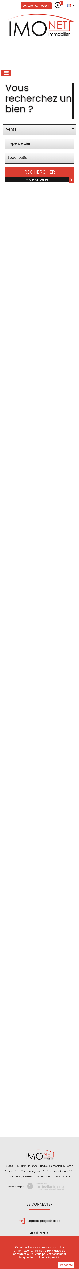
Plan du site (11, 1171)
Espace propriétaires (39, 1220)
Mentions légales (30, 1171)
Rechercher (39, 172)
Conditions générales (20, 1176)
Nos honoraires (43, 1176)
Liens (57, 1176)
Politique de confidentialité (57, 1171)
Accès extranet (36, 5)
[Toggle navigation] (6, 73)
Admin (67, 1176)
